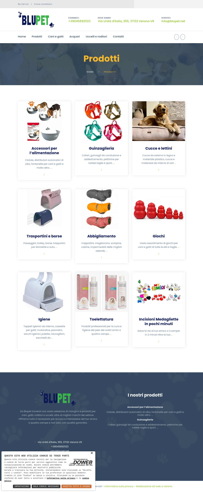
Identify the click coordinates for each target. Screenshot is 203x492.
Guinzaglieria (101, 148)
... (51, 167)
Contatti (118, 36)
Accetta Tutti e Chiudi (76, 486)
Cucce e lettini (158, 148)
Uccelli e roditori (96, 36)
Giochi (159, 236)
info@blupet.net (173, 21)
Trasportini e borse (44, 236)
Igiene (44, 319)
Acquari (74, 36)
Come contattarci (43, 4)
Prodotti (37, 36)
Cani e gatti (56, 36)
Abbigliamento (101, 236)
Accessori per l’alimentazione (44, 150)
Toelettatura (101, 319)
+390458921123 (79, 21)
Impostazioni (21, 486)
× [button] (91, 453)
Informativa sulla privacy (118, 486)
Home (22, 36)
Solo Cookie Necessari (46, 486)
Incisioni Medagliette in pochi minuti (159, 321)
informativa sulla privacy (61, 478)
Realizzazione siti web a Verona (154, 486)
